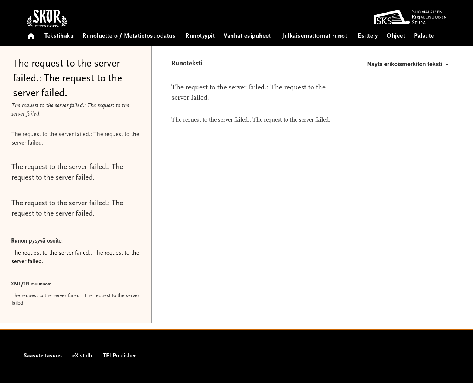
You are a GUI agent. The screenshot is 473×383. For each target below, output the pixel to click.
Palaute (424, 36)
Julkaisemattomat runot (314, 36)
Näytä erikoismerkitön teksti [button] (409, 64)
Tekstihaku (59, 36)
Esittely (368, 36)
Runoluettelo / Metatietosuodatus (129, 36)
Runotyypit (200, 36)
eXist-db (82, 356)
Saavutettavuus (43, 356)
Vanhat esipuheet (247, 36)
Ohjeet (396, 36)
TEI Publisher (119, 356)
